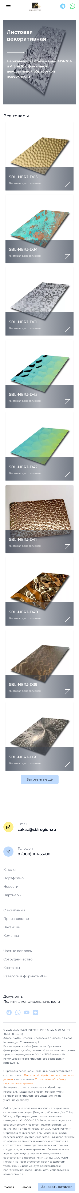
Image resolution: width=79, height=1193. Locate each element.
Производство (16, 919)
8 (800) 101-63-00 (34, 854)
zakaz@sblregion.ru (37, 829)
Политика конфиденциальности (31, 1002)
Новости (10, 887)
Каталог (26, 1187)
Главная (9, 1187)
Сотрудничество (17, 959)
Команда (11, 936)
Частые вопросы (18, 951)
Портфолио (13, 878)
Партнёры (12, 895)
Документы (13, 996)
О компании (14, 910)
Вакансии (11, 927)
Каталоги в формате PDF (25, 976)
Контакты (11, 968)
